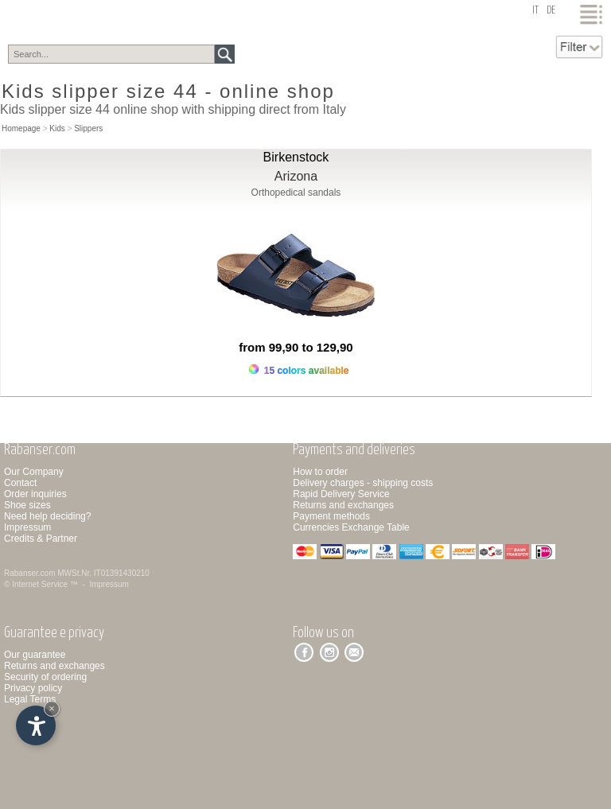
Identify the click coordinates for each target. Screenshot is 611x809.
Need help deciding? (47, 516)
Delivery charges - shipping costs (363, 482)
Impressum (27, 527)
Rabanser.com (29, 573)
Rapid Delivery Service (341, 494)
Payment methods (331, 516)
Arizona (295, 176)
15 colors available (298, 370)
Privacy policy (33, 688)
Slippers (88, 128)
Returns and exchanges (343, 505)
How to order (320, 471)
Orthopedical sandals (296, 192)
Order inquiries (35, 494)
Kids (56, 128)
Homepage (21, 128)
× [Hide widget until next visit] (52, 708)
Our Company (34, 471)
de (551, 11)
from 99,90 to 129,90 (295, 347)
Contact (20, 482)
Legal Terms (30, 699)
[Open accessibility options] (36, 725)
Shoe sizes (27, 505)
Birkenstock (296, 157)
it (535, 11)
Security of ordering (45, 677)
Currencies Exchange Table (351, 527)
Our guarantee (34, 654)
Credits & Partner (40, 538)
